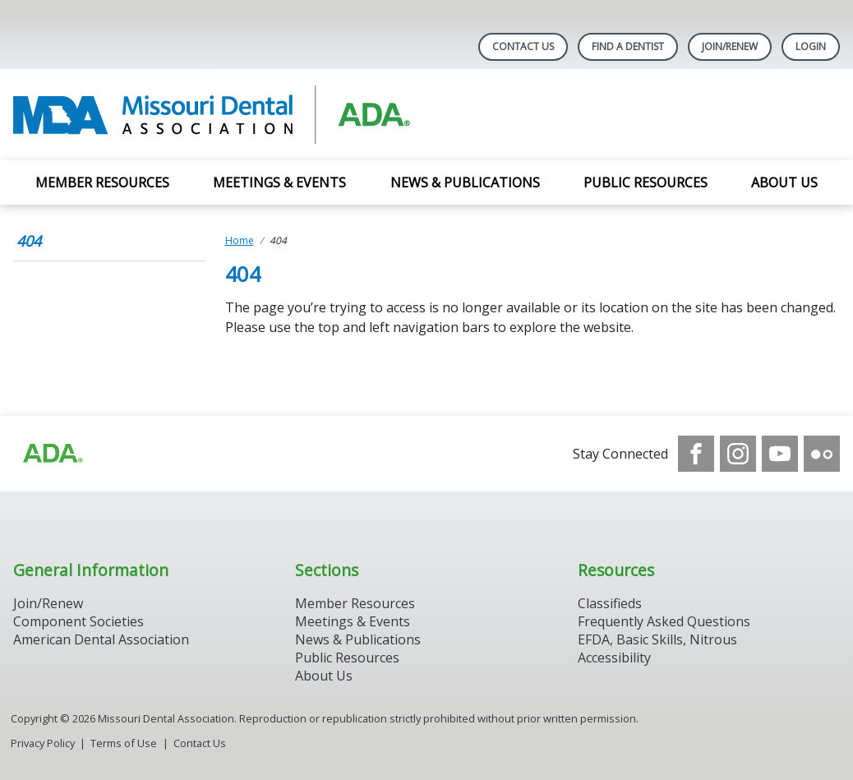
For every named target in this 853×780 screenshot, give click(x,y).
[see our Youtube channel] (780, 454)
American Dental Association (101, 639)
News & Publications (465, 182)
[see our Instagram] (738, 454)
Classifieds (610, 603)
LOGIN (810, 46)
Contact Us (523, 46)
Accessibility (614, 657)
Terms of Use (123, 743)
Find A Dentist (628, 46)
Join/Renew (730, 46)
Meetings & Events (279, 182)
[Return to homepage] (225, 114)
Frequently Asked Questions (664, 621)
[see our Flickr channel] (822, 454)
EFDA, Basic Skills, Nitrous (657, 639)
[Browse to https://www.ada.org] (51, 453)
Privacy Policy (43, 743)
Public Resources (645, 182)
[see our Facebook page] (696, 454)
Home (239, 240)
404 (28, 241)
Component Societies (78, 621)
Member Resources (102, 182)
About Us (784, 182)
